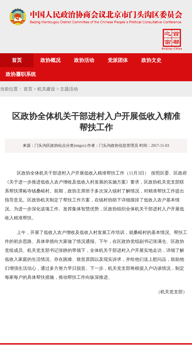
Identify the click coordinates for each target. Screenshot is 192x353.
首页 (17, 60)
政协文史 (151, 60)
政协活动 (84, 60)
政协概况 (50, 60)
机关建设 (46, 89)
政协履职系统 (21, 74)
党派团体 (118, 60)
